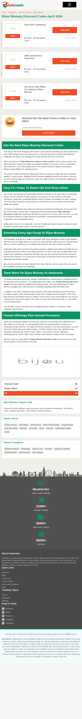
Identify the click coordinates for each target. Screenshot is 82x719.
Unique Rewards (67, 425)
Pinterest (7, 616)
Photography (25, 449)
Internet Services (25, 12)
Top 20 (4, 595)
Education (48, 449)
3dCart (41, 428)
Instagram (7, 619)
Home (4, 12)
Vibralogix (23, 428)
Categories (12, 12)
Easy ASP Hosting (10, 428)
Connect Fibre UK (10, 425)
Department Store (10, 452)
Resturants (6, 598)
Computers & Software (62, 449)
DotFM (6, 432)
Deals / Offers (41, 388)
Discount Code (41, 384)
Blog (3, 575)
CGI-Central (33, 428)
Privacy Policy (7, 581)
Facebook (7, 609)
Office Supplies (37, 452)
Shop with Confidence (35, 25)
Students (5, 601)
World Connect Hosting (51, 425)
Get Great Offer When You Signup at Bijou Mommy (35, 89)
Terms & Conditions (71, 38)
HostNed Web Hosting (63, 428)
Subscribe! (49, 133)
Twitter (6, 612)
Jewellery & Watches (11, 449)
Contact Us (6, 578)
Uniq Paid (49, 428)
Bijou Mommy (38, 12)
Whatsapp (7, 623)
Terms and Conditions (10, 584)
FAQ (3, 587)
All (41, 393)
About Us (5, 572)
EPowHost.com (35, 425)
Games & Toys (37, 449)
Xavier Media (23, 425)
